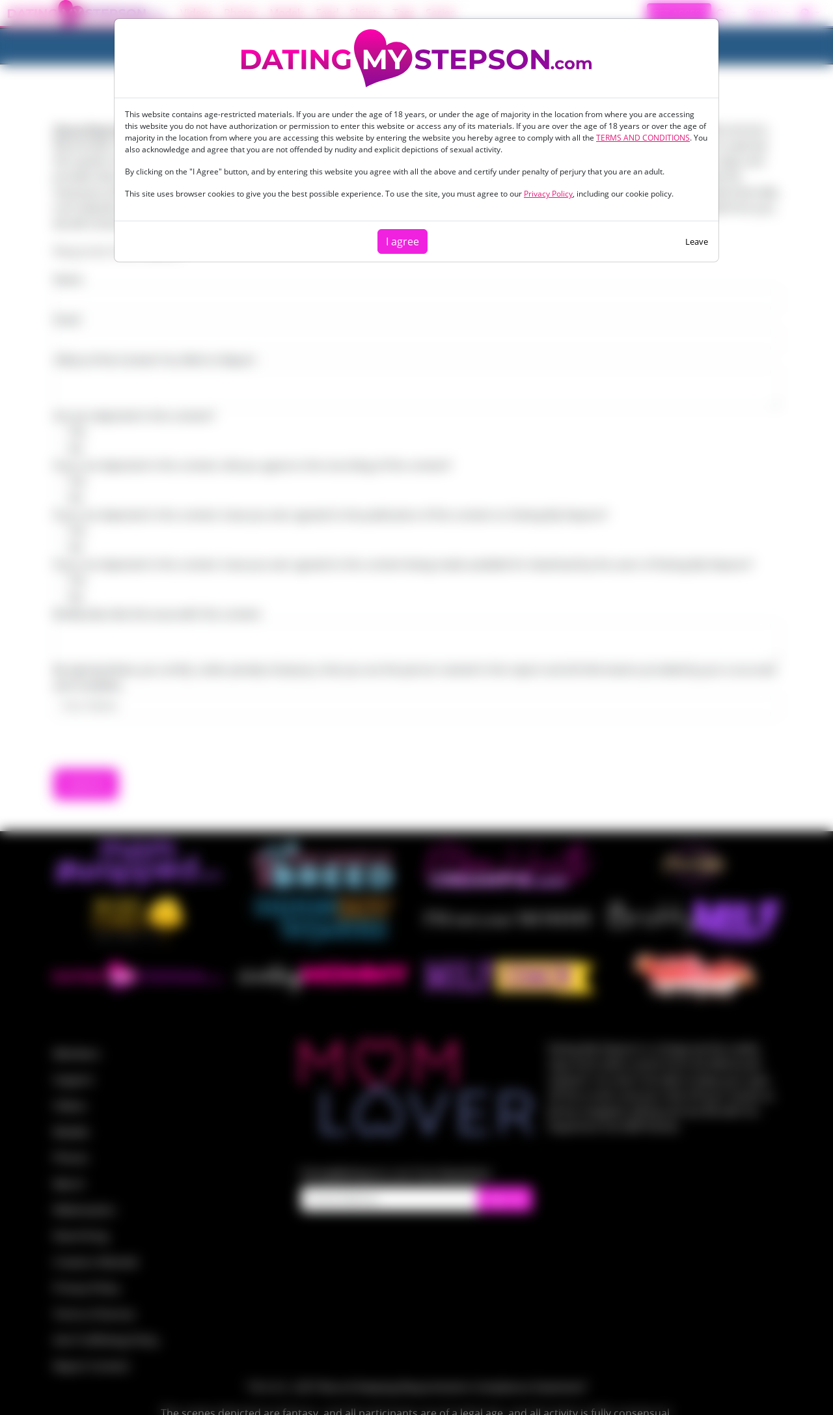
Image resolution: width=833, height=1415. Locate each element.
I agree (402, 241)
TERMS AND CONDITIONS (643, 137)
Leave (696, 241)
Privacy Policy (548, 193)
